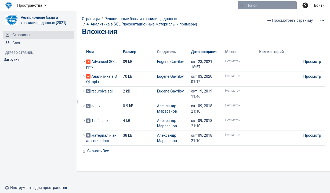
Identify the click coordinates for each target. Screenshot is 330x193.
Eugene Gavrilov (170, 62)
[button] (38, 188)
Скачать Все (98, 151)
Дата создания (204, 52)
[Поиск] (242, 5)
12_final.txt (100, 120)
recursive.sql (102, 91)
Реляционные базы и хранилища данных (140, 19)
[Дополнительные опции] (322, 20)
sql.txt (96, 106)
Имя (90, 52)
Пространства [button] (29, 5)
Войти (319, 5)
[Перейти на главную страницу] (8, 5)
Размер (129, 52)
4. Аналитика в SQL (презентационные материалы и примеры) (141, 24)
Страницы (91, 19)
